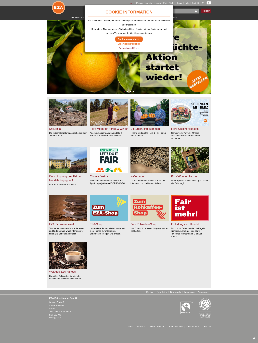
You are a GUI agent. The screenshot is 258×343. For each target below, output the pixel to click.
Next (207, 58)
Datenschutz (204, 292)
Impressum (189, 292)
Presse (139, 3)
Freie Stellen (169, 3)
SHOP (206, 11)
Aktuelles (78, 17)
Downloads (175, 292)
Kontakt (195, 3)
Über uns (207, 327)
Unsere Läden (192, 327)
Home (131, 3)
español (157, 3)
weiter (14, 100)
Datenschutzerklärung (129, 48)
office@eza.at (55, 318)
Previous (50, 58)
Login (179, 3)
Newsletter (162, 292)
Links (187, 3)
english (148, 3)
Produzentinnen (175, 327)
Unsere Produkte (156, 327)
